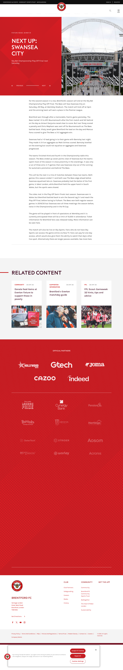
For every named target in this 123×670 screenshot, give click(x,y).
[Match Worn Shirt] (61, 511)
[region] (54, 656)
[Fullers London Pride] (28, 405)
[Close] (96, 650)
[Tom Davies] (95, 529)
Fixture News (17, 33)
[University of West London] (28, 476)
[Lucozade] (95, 547)
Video (38, 14)
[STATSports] (28, 458)
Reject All (78, 656)
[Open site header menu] (118, 10)
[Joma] (95, 364)
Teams (67, 14)
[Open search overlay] (110, 10)
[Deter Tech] (28, 440)
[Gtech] (61, 365)
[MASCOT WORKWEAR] (95, 476)
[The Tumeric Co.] (61, 547)
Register (117, 2)
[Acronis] (95, 458)
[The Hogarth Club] (28, 547)
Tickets (77, 14)
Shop (94, 14)
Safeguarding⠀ (42, 2)
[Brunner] (28, 511)
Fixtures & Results (53, 14)
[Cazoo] (45, 378)
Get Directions (17, 626)
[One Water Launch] (95, 493)
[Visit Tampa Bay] (61, 476)
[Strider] (61, 440)
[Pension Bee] (95, 405)
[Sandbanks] (28, 529)
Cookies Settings (78, 661)
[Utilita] (28, 493)
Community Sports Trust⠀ (28, 2)
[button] (7, 657)
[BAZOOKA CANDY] (28, 422)
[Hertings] (95, 422)
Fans (86, 14)
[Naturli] (61, 493)
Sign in (108, 2)
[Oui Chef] (95, 511)
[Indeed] (78, 378)
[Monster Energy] (61, 422)
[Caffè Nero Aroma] (61, 564)
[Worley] (61, 458)
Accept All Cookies (78, 651)
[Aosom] (95, 440)
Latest (29, 14)
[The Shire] (61, 529)
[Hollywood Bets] (28, 364)
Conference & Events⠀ (11, 2)
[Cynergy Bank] (61, 405)
